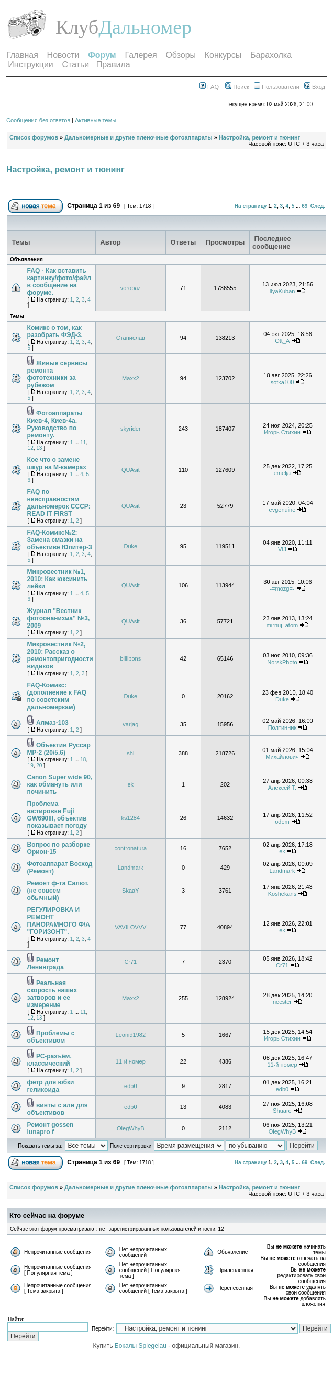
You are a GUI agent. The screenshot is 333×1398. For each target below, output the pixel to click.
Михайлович (281, 757)
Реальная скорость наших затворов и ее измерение (52, 994)
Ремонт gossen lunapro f (50, 1128)
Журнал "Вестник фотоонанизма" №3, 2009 (58, 618)
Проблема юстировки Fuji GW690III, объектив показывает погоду (57, 814)
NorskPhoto (282, 662)
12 (31, 448)
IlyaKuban (282, 291)
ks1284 (130, 818)
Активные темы (95, 120)
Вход (314, 87)
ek (131, 784)
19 (31, 765)
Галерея (141, 55)
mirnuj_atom (282, 625)
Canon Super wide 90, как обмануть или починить (60, 784)
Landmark (130, 867)
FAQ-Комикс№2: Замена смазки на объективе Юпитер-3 (59, 540)
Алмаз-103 (52, 722)
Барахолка (271, 55)
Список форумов (33, 137)
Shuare (282, 1110)
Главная (22, 55)
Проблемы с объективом (51, 1037)
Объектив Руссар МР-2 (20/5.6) (59, 749)
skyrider (130, 428)
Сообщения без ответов (38, 120)
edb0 (130, 1086)
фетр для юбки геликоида (50, 1086)
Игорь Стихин (282, 432)
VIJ (282, 549)
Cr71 (130, 961)
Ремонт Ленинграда (45, 963)
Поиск (237, 87)
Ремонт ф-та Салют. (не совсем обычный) (58, 891)
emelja (282, 473)
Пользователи (276, 87)
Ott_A (282, 341)
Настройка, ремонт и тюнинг (259, 137)
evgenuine (282, 509)
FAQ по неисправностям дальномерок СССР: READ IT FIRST (59, 502)
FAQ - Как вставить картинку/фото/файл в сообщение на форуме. (59, 281)
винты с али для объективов (57, 1109)
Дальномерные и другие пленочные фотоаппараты (138, 137)
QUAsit (130, 470)
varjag (130, 724)
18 (83, 759)
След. (317, 206)
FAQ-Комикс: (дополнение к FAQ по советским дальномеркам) (56, 696)
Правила (113, 64)
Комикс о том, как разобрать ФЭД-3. (55, 331)
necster (282, 1002)
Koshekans (282, 894)
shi (130, 753)
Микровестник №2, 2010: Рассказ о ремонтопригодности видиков (60, 655)
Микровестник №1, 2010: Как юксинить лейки (57, 579)
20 (39, 765)
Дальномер (145, 27)
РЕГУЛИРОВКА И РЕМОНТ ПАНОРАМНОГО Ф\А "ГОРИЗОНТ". (58, 920)
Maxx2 (130, 378)
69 (304, 206)
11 (83, 442)
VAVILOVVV (130, 927)
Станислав (130, 337)
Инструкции (30, 64)
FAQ (209, 87)
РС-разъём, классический (49, 1060)
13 (39, 448)
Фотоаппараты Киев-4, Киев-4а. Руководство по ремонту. (55, 424)
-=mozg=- (282, 588)
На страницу (251, 206)
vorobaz (130, 288)
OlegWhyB (131, 1128)
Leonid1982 (131, 1035)
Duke (130, 546)
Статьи (75, 64)
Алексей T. (282, 787)
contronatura (130, 848)
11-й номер (131, 1061)
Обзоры (180, 55)
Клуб (77, 27)
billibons (130, 658)
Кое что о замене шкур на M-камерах (56, 463)
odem (282, 821)
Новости (63, 55)
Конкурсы (223, 55)
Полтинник (282, 727)
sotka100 (282, 382)
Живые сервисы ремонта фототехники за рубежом (57, 374)
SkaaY (130, 890)
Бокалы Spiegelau (141, 1345)
